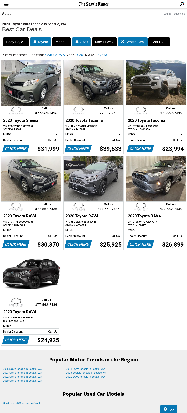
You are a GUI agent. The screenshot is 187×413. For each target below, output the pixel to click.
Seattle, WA (132, 42)
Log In (167, 13)
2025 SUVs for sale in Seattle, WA (22, 368)
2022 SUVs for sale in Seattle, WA (22, 376)
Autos (6, 14)
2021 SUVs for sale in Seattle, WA (85, 376)
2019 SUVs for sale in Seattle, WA (22, 380)
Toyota (40, 42)
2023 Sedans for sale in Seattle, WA (86, 372)
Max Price (104, 42)
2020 (81, 42)
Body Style (16, 42)
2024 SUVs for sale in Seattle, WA (85, 368)
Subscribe (179, 13)
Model (61, 42)
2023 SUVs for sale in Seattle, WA (22, 372)
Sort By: (159, 42)
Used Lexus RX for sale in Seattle (22, 403)
